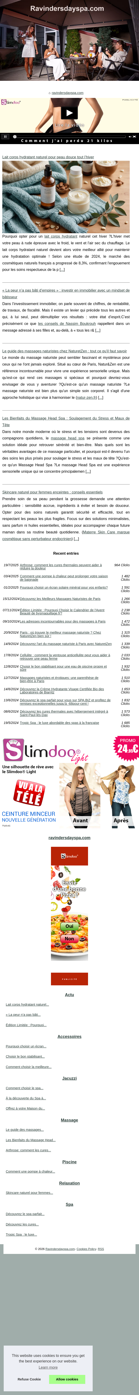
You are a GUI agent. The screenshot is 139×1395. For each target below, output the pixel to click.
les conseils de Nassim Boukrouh (67, 324)
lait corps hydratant (60, 236)
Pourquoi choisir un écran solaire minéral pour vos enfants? (64, 587)
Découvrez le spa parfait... (25, 1214)
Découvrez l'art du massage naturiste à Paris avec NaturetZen (66, 644)
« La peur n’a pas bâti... (23, 1015)
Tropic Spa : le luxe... (21, 1234)
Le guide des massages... (25, 1130)
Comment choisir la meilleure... (29, 1067)
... (62, 270)
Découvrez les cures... (22, 1224)
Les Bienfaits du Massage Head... (31, 1140)
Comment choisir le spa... (24, 1088)
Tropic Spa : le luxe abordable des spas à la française (59, 723)
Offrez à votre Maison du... (25, 1108)
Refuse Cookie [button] (29, 1379)
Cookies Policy (86, 1249)
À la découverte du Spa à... (26, 1098)
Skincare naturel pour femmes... (29, 1193)
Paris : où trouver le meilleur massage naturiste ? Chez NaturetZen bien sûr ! (60, 634)
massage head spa (67, 438)
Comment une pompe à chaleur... (30, 1171)
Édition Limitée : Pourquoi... (26, 1025)
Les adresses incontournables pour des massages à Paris (63, 621)
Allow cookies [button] (67, 1379)
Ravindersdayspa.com (60, 1249)
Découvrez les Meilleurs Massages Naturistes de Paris (60, 599)
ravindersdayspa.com (67, 93)
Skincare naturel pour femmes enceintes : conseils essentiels (52, 492)
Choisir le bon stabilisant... (25, 1056)
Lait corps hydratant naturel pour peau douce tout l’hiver (48, 157)
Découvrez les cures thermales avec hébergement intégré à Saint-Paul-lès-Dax (64, 713)
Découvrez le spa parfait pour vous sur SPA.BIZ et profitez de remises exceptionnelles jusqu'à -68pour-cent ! (65, 702)
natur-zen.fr (86, 397)
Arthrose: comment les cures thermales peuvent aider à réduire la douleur (61, 566)
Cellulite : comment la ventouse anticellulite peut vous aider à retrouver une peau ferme (65, 657)
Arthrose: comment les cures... (28, 1150)
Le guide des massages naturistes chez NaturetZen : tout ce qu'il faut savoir (64, 351)
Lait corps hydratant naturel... (27, 1004)
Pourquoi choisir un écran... (26, 1046)
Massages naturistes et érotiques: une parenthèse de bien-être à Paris (59, 679)
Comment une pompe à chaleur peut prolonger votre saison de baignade (64, 578)
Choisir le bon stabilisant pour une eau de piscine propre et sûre (63, 668)
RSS (101, 1249)
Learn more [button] (48, 1367)
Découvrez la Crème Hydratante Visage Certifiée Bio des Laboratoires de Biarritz (62, 690)
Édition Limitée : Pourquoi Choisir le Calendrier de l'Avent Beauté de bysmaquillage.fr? (62, 611)
